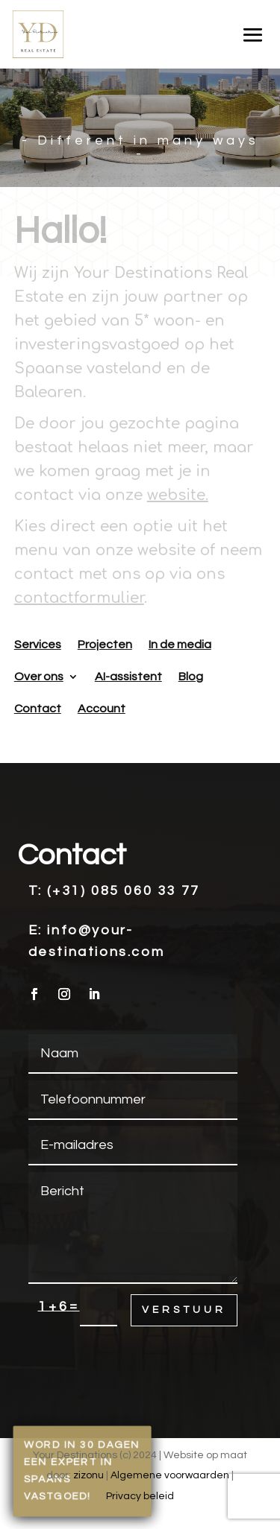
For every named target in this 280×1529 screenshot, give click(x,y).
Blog (190, 677)
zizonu (88, 1475)
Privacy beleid (140, 1496)
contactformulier (79, 598)
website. (177, 495)
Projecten (105, 644)
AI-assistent (128, 677)
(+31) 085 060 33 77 (123, 891)
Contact (37, 709)
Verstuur (184, 1310)
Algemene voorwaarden (170, 1475)
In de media (180, 644)
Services (37, 644)
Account (101, 709)
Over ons (38, 677)
